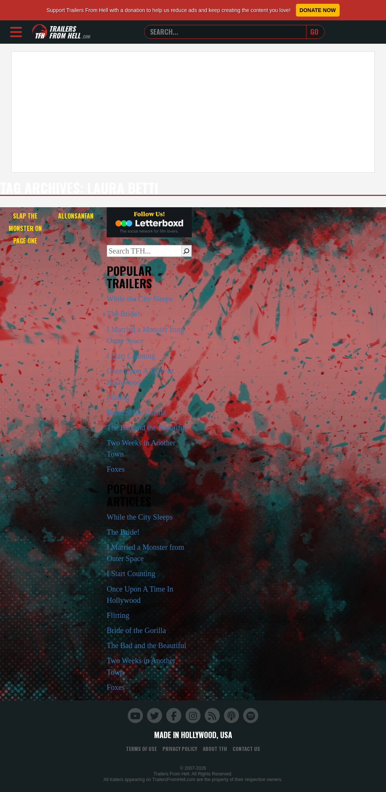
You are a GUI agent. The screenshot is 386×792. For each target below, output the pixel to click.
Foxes (116, 469)
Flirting (118, 397)
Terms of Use (141, 748)
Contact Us (246, 748)
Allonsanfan (75, 215)
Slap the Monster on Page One (25, 228)
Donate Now (318, 10)
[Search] (186, 251)
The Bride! (123, 314)
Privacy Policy (179, 748)
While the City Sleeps (140, 299)
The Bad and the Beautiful (146, 428)
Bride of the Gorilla (136, 412)
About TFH (215, 748)
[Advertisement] (193, 112)
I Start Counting (131, 356)
